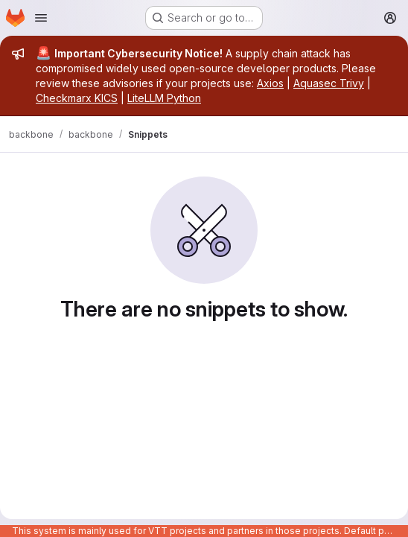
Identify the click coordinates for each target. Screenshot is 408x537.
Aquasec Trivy (328, 83)
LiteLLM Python (164, 98)
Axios (270, 83)
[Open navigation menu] (41, 18)
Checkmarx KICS (77, 98)
